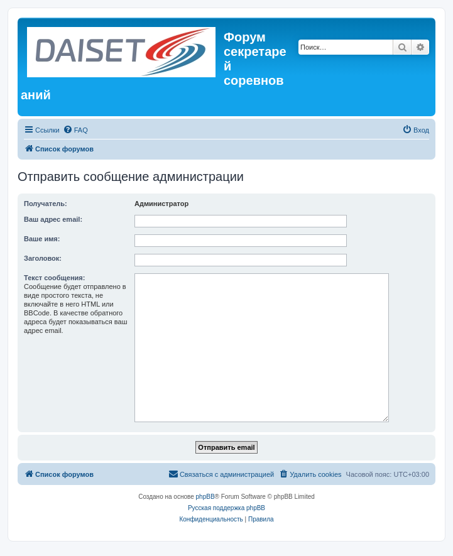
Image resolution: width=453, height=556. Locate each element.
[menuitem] (75, 130)
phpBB (205, 496)
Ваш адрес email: (53, 219)
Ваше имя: (42, 239)
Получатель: (45, 203)
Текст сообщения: (54, 277)
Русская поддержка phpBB (226, 507)
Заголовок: (43, 258)
